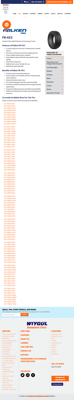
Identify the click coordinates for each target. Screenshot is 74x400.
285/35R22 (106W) (10, 297)
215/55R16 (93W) (10, 115)
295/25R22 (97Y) (9, 283)
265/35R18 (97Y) (9, 175)
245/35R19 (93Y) (9, 216)
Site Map (24, 355)
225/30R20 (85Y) (9, 242)
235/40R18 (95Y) (9, 186)
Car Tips (46, 13)
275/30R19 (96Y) (9, 207)
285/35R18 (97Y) (9, 180)
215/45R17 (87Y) (9, 147)
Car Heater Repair (7, 343)
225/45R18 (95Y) (9, 196)
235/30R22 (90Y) (9, 285)
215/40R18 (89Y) (9, 182)
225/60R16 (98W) (10, 119)
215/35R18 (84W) (10, 165)
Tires (19, 13)
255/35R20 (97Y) (9, 260)
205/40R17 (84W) (10, 131)
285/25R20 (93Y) (9, 237)
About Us (60, 13)
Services (25, 13)
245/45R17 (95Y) (9, 154)
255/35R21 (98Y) (9, 279)
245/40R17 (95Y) (9, 138)
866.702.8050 (37, 2)
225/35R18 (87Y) (9, 168)
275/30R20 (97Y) (9, 251)
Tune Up (4, 374)
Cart (26, 2)
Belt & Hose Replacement (9, 341)
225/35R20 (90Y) (9, 256)
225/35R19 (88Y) (9, 212)
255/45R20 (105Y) (10, 272)
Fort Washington (52, 67)
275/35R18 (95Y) (9, 177)
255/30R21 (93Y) (9, 276)
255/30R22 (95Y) (9, 291)
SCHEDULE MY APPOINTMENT (59, 2)
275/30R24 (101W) (10, 304)
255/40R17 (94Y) (9, 140)
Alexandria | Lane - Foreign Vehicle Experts (54, 63)
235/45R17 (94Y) (9, 152)
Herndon (50, 75)
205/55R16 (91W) (10, 113)
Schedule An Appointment (60, 378)
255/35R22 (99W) (10, 295)
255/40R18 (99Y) (9, 191)
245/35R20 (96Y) (9, 258)
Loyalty (53, 13)
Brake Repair (5, 338)
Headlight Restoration (8, 356)
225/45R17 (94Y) (9, 150)
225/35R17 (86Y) (9, 127)
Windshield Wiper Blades (9, 389)
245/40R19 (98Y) (9, 228)
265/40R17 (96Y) (9, 142)
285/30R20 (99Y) (9, 253)
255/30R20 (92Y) (9, 249)
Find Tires (25, 331)
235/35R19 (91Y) (9, 214)
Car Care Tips (27, 347)
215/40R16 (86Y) (9, 104)
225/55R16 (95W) (10, 117)
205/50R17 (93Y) (9, 159)
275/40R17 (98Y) (9, 144)
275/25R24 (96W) (10, 300)
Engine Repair (6, 352)
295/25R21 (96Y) (9, 274)
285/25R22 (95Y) (9, 281)
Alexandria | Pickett (53, 93)
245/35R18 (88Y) (9, 170)
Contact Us (26, 351)
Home (14, 13)
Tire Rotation (6, 369)
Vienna (49, 58)
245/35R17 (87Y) (9, 129)
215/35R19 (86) (9, 209)
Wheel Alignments (7, 385)
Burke (48, 78)
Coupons (33, 13)
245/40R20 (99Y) (9, 265)
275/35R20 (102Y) (10, 262)
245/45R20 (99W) (10, 268)
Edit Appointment (57, 384)
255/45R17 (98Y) (9, 156)
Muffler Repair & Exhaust (9, 358)
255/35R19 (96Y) (9, 219)
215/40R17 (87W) (10, 133)
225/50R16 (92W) (10, 110)
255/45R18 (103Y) (10, 200)
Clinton (49, 86)
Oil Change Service (7, 360)
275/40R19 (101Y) (10, 232)
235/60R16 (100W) (10, 121)
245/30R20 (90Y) (9, 247)
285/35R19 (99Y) (9, 224)
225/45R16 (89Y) (9, 106)
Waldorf (49, 71)
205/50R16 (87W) (10, 108)
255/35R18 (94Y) (9, 173)
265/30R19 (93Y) (9, 205)
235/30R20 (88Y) (9, 244)
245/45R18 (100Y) (10, 198)
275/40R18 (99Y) (9, 193)
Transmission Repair (8, 371)
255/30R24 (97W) (10, 302)
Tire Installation (7, 367)
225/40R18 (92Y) (9, 184)
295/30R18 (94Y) (9, 161)
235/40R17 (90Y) (9, 136)
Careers (39, 13)
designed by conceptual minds (38, 396)
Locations (68, 13)
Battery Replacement (8, 336)
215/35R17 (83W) (10, 124)
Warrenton (50, 82)
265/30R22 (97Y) (9, 293)
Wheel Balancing (7, 387)
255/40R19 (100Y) (10, 230)
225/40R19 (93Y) (9, 226)
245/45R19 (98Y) (9, 235)
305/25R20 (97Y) (9, 239)
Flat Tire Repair (6, 354)
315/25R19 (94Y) (9, 203)
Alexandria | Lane (56, 334)
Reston (49, 89)
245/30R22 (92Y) (9, 288)
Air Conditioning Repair (9, 334)
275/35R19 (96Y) (9, 221)
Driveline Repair (6, 349)
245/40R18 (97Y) (9, 188)
